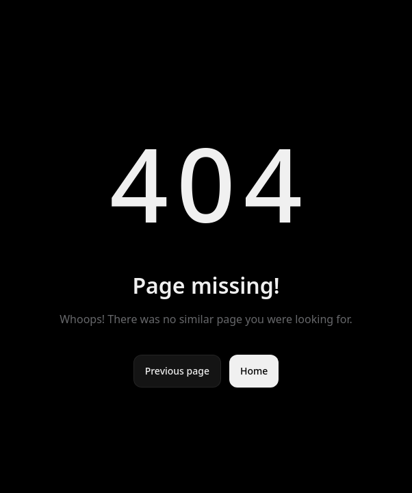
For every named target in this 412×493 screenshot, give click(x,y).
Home (254, 370)
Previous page (177, 370)
